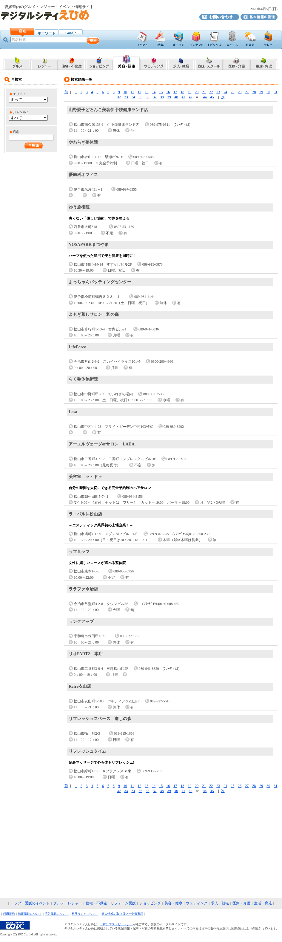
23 (218, 92)
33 (126, 97)
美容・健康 (173, 903)
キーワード (47, 33)
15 (161, 92)
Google (70, 33)
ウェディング (196, 903)
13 (146, 92)
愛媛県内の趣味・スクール (209, 61)
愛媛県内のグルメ (17, 61)
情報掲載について (30, 913)
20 (196, 92)
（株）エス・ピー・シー (116, 924)
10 (125, 92)
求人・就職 (220, 903)
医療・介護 (241, 903)
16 (168, 92)
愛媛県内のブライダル (153, 61)
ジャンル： (21, 112)
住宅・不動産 (96, 903)
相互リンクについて (85, 913)
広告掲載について (57, 913)
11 (132, 92)
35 (140, 97)
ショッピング (150, 903)
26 (239, 92)
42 (190, 97)
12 (139, 92)
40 (176, 97)
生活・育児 (263, 903)
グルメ (58, 903)
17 (175, 92)
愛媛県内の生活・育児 (264, 61)
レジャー (75, 903)
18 (182, 92)
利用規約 (9, 913)
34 (133, 97)
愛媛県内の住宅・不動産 (71, 61)
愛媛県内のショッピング (99, 61)
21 (204, 92)
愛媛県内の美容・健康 (126, 61)
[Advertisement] (141, 846)
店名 (22, 31)
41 (183, 97)
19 (189, 92)
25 (232, 92)
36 (148, 97)
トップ (15, 903)
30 (268, 92)
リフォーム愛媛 (123, 903)
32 (119, 97)
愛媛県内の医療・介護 (236, 61)
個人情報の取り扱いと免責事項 (122, 913)
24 (225, 92)
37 (155, 97)
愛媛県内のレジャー (44, 61)
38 (162, 97)
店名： (18, 132)
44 (205, 97)
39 (169, 97)
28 (254, 92)
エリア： (19, 94)
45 (212, 97)
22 (211, 92)
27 (247, 92)
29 (261, 92)
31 (275, 92)
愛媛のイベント (37, 903)
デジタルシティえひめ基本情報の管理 (259, 17)
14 (153, 92)
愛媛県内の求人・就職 (181, 61)
